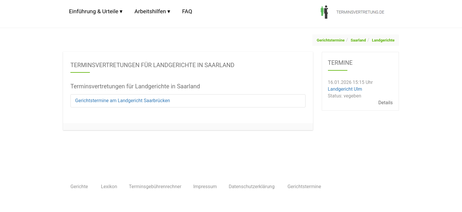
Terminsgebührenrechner (155, 186)
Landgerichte (383, 40)
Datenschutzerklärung (252, 186)
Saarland (358, 40)
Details (385, 102)
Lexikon (109, 186)
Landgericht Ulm (345, 89)
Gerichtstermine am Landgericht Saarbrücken (122, 100)
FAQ (187, 11)
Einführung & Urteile (93, 11)
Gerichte (79, 186)
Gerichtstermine (330, 40)
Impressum (205, 186)
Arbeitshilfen (150, 11)
